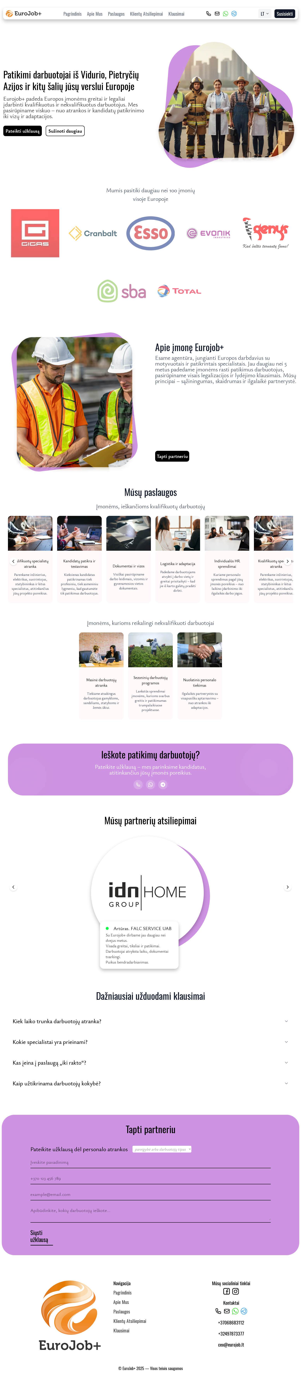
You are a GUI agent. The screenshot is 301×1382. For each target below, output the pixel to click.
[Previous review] (13, 887)
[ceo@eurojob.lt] (217, 13)
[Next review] (288, 887)
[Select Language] (264, 13)
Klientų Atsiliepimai (146, 13)
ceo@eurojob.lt (231, 1346)
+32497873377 (231, 1335)
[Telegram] (234, 13)
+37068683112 (231, 1324)
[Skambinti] (138, 784)
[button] (30, 559)
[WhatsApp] (225, 13)
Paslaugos (116, 13)
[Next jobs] (288, 561)
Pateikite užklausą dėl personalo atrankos (79, 1150)
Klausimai (176, 13)
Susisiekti (285, 13)
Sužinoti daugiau (65, 131)
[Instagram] (235, 1293)
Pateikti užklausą (23, 131)
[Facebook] (226, 1293)
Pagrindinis (72, 13)
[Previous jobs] (13, 561)
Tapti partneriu (172, 456)
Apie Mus (94, 13)
